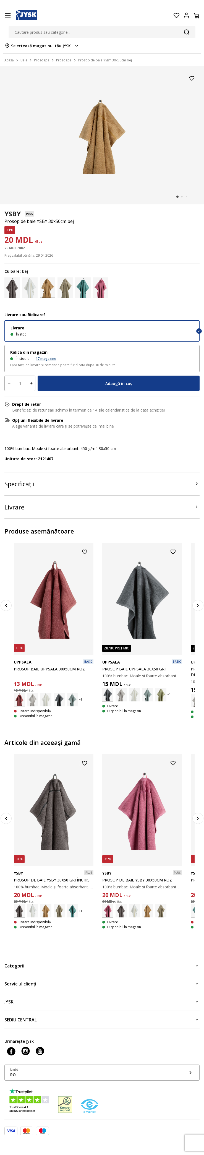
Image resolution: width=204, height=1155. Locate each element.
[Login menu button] (186, 15)
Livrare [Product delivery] (14, 507)
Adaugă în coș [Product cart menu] (118, 383)
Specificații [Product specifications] (19, 484)
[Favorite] (176, 15)
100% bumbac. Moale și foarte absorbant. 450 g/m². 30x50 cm (53, 886)
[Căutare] (186, 32)
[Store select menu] (41, 46)
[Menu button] (7, 15)
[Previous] (6, 605)
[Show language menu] (102, 1073)
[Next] (197, 605)
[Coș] (196, 15)
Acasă (9, 60)
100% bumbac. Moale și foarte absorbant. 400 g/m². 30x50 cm (142, 675)
